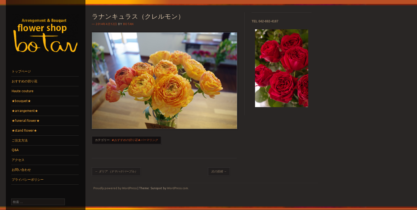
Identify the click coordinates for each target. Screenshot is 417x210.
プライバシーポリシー (28, 179)
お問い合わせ (21, 169)
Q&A (15, 150)
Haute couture (23, 91)
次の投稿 (219, 171)
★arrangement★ (25, 110)
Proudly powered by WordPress (115, 188)
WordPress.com (177, 188)
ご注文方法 (20, 140)
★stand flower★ (24, 130)
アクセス (18, 159)
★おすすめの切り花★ (125, 140)
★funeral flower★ (26, 120)
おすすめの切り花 (24, 81)
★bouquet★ (21, 101)
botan (128, 24)
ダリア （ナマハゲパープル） (116, 171)
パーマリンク (149, 140)
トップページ (21, 71)
